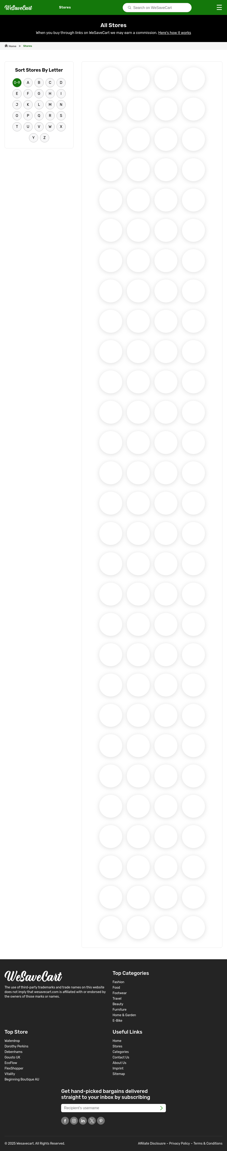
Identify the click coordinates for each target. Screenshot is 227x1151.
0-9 (17, 82)
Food (116, 988)
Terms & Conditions (207, 1143)
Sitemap (119, 1074)
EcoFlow (11, 1063)
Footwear (120, 993)
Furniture (120, 1010)
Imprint (118, 1068)
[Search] (157, 7)
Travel (117, 999)
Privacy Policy (179, 1143)
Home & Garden (124, 1015)
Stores (117, 1046)
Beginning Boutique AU (22, 1079)
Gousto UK (12, 1057)
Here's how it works (174, 33)
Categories (121, 1052)
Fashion (118, 982)
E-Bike (117, 1021)
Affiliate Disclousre (152, 1143)
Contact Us (121, 1057)
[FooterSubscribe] (161, 1108)
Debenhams (14, 1052)
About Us (119, 1063)
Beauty (118, 1004)
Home (117, 1041)
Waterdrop (12, 1041)
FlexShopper (14, 1068)
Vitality (10, 1074)
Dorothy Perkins (16, 1046)
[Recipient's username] (113, 1108)
